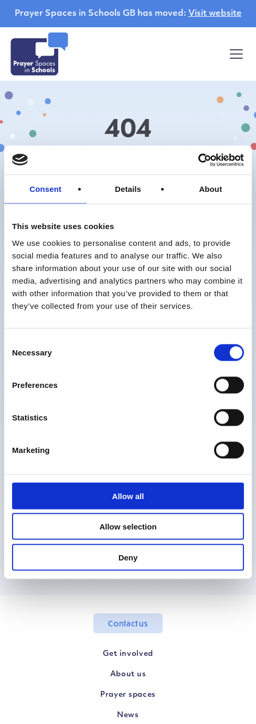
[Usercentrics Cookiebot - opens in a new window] (198, 160)
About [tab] (210, 189)
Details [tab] (128, 189)
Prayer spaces (128, 695)
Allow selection (127, 526)
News (128, 715)
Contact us (128, 623)
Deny (128, 557)
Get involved (128, 654)
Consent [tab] (45, 189)
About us (128, 674)
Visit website (215, 13)
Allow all (128, 495)
